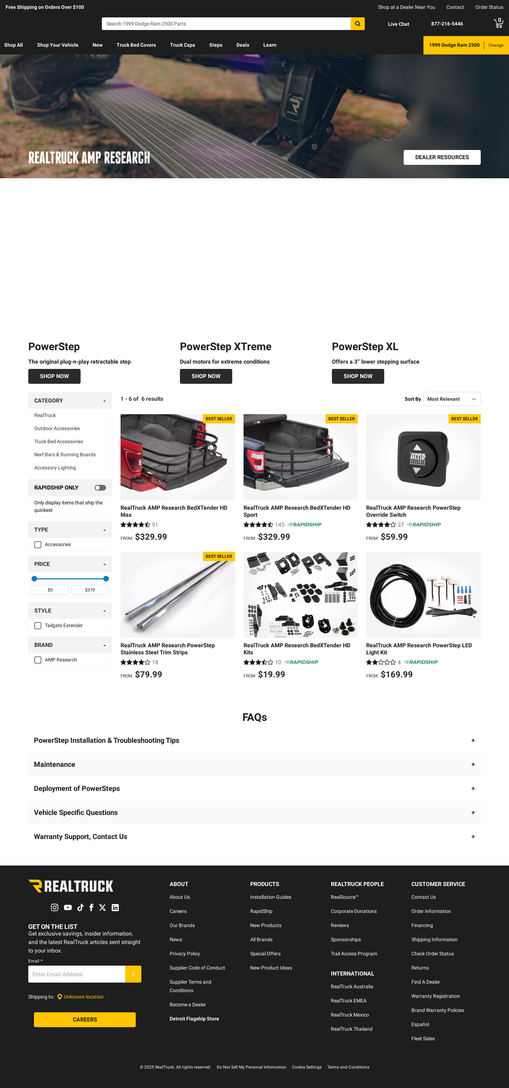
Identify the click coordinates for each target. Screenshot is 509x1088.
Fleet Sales (423, 1038)
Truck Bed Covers (136, 45)
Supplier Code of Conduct (197, 968)
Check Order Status (432, 953)
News (176, 939)
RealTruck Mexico (350, 1015)
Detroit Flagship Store (194, 1019)
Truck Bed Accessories (58, 442)
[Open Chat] (392, 24)
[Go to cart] (498, 24)
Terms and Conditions (348, 1067)
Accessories (58, 545)
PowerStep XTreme (225, 347)
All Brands (261, 939)
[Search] (233, 23)
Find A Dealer (425, 982)
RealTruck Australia (352, 986)
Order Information (431, 911)
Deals (242, 45)
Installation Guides (270, 897)
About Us (180, 897)
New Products (265, 925)
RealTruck (45, 415)
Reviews (340, 925)
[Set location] (80, 997)
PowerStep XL (365, 347)
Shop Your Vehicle (57, 45)
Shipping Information (434, 939)
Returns (420, 968)
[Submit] (133, 974)
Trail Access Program (354, 953)
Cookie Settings (307, 1067)
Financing (422, 925)
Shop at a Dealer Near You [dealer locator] (406, 7)
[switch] (70, 488)
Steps (215, 45)
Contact (455, 7)
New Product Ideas (271, 968)
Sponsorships (346, 939)
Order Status (489, 7)
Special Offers (265, 953)
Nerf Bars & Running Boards (65, 455)
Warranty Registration (435, 996)
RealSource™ (345, 897)
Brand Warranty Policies (437, 1010)
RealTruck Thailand (352, 1029)
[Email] (76, 974)
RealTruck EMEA (349, 1000)
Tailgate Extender (64, 626)
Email (35, 961)
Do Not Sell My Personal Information (251, 1067)
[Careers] (85, 1020)
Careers (178, 911)
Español (420, 1024)
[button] (254, 740)
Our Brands (182, 925)
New (98, 45)
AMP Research (61, 660)
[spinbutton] (50, 590)
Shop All (13, 45)
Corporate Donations (354, 911)
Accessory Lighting (55, 468)
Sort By (413, 399)
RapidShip (261, 911)
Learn (269, 45)
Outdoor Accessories (57, 429)
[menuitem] (13, 45)
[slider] (34, 579)
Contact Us (423, 897)
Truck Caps (182, 45)
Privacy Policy (185, 953)
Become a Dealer (188, 1004)
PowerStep (54, 347)
